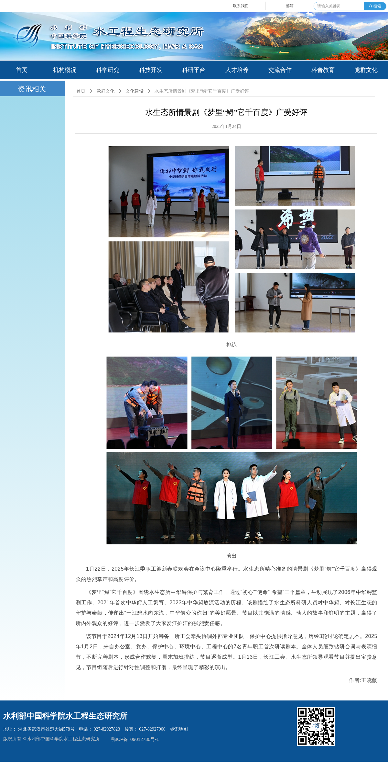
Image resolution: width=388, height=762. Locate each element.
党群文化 (105, 91)
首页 (80, 91)
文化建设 (134, 91)
